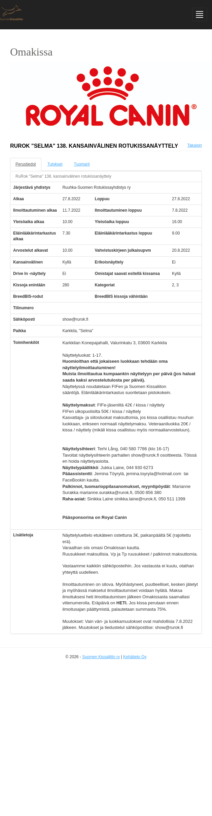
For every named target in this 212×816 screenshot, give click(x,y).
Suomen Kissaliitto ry (101, 656)
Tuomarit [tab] (82, 164)
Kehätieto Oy (134, 656)
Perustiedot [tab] (25, 164)
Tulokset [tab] (55, 164)
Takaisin (194, 145)
